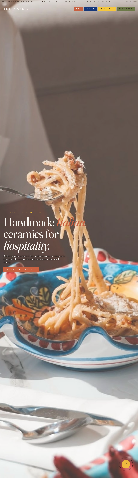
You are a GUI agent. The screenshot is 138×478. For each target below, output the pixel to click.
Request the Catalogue (21, 270)
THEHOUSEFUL (17, 8)
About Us (90, 9)
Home (78, 9)
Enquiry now (125, 9)
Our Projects (107, 9)
